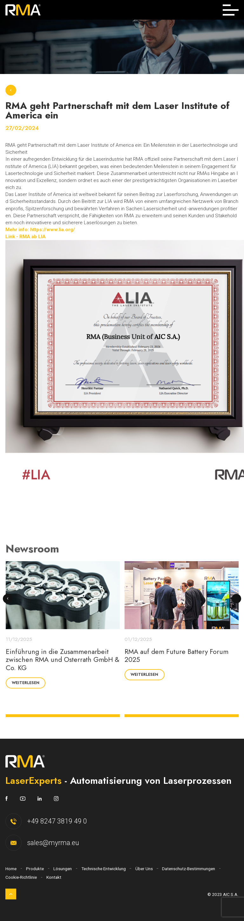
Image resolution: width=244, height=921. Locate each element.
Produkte (35, 868)
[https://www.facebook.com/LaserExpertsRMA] (6, 798)
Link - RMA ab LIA (25, 236)
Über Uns (144, 868)
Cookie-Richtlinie (21, 877)
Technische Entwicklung (103, 868)
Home (11, 868)
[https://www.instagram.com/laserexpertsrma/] (50, 798)
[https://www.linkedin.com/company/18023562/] (33, 799)
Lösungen (62, 868)
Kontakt (53, 877)
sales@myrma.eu (53, 843)
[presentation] (8, 599)
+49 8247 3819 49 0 (57, 821)
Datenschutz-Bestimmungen (188, 868)
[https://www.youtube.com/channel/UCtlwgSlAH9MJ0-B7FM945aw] (16, 799)
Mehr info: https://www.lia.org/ (40, 229)
